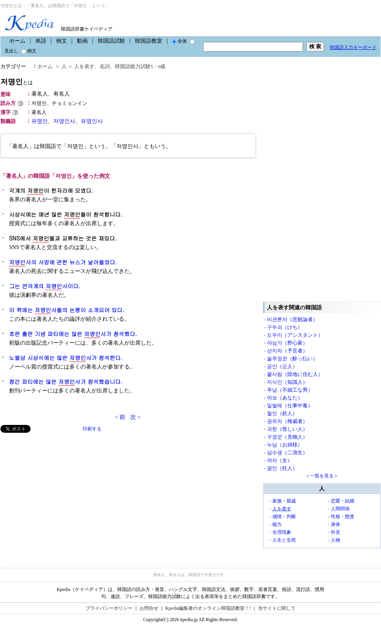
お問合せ (149, 608)
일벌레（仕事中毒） (290, 405)
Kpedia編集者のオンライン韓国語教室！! (208, 608)
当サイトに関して (277, 608)
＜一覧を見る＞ (321, 476)
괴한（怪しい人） (287, 429)
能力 (277, 524)
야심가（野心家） (287, 343)
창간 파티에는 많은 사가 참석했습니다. (65, 382)
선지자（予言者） (287, 351)
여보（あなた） (285, 398)
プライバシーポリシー (108, 608)
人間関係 (340, 508)
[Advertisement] (59, 488)
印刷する (92, 429)
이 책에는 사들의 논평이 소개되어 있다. (66, 310)
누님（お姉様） (285, 445)
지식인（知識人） (287, 382)
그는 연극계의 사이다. (44, 286)
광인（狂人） (282, 468)
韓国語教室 (148, 41)
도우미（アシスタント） (295, 335)
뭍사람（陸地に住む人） (295, 374)
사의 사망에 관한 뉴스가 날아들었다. (63, 262)
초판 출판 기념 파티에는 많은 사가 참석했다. (73, 334)
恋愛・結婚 (342, 501)
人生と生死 (284, 540)
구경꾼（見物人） (287, 437)
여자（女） (279, 460)
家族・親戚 (284, 501)
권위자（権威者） (287, 421)
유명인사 (92, 121)
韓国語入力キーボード (353, 47)
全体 (179, 41)
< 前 (120, 417)
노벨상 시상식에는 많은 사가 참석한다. (65, 358)
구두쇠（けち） (285, 327)
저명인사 (64, 121)
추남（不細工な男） (290, 390)
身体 (335, 524)
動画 (82, 41)
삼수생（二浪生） (287, 452)
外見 (335, 532)
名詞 (105, 66)
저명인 (16, 82)
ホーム (17, 41)
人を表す (84, 66)
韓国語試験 (111, 41)
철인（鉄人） (282, 413)
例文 (61, 41)
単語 (40, 41)
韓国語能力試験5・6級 (140, 66)
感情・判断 (284, 516)
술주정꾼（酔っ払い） (292, 358)
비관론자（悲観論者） (292, 319)
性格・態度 (342, 516)
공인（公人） (282, 366)
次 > (135, 417)
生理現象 (281, 532)
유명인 (39, 121)
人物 (335, 540)
